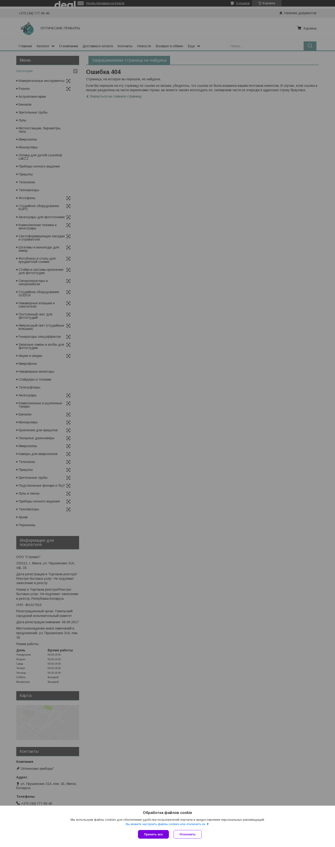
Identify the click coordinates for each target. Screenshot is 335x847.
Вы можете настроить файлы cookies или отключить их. (166, 824)
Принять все (153, 834)
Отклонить (188, 834)
